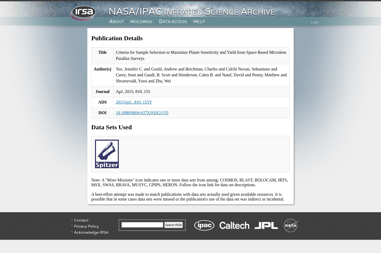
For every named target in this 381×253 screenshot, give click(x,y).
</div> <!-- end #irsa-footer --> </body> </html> (190, 232)
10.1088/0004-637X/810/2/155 (142, 112)
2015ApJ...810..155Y (134, 102)
